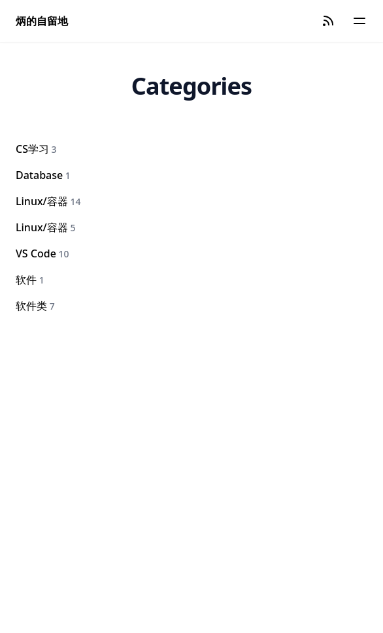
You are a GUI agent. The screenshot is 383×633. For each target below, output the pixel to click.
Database (43, 175)
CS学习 (36, 149)
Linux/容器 (48, 201)
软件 (30, 279)
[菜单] (359, 21)
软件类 (35, 306)
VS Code (42, 253)
